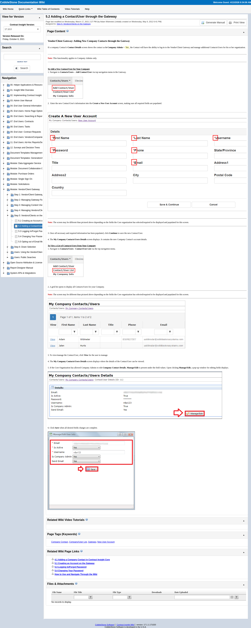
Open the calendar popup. (232, 597)
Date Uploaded (181, 592)
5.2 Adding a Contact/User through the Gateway (40, 226)
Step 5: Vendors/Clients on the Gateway (74, 24)
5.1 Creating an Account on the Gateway (37, 221)
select (38, 29)
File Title (78, 592)
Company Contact (59, 542)
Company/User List (78, 542)
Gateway (92, 542)
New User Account (106, 542)
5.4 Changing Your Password (31, 236)
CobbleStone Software (104, 625)
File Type (117, 592)
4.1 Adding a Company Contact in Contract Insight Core (82, 559)
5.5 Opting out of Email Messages (34, 241)
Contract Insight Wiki (125, 625)
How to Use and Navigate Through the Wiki (76, 574)
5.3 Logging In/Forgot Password (33, 231)
